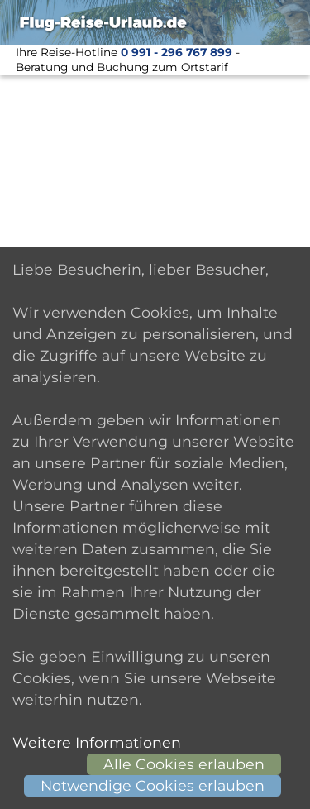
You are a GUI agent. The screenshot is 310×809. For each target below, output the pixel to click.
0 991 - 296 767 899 (176, 52)
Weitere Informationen (96, 742)
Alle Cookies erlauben (184, 764)
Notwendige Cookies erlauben (153, 785)
